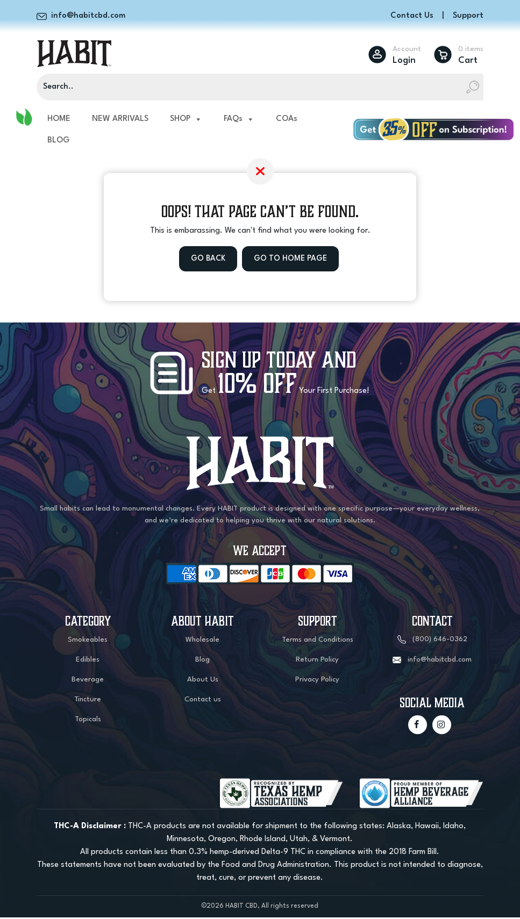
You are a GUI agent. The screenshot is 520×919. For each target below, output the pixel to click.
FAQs (239, 120)
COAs (286, 120)
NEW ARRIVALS (120, 120)
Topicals (88, 720)
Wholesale (202, 641)
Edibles (87, 661)
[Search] (260, 88)
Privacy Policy (317, 681)
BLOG (58, 142)
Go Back (207, 260)
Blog (202, 661)
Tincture (87, 701)
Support (468, 16)
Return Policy (317, 661)
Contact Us (411, 16)
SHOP (186, 120)
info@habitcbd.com (440, 661)
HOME (58, 120)
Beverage (88, 681)
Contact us (202, 701)
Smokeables (88, 641)
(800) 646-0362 (439, 641)
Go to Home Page (291, 260)
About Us (202, 681)
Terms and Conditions (317, 641)
